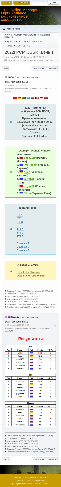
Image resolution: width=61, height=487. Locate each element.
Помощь (17, 477)
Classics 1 (23, 243)
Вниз (5, 68)
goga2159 (13, 77)
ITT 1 (20, 215)
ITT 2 (20, 218)
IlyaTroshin (30, 165)
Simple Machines (38, 480)
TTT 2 (20, 232)
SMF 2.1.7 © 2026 (23, 480)
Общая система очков (31, 275)
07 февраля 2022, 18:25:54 (15, 85)
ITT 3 (20, 222)
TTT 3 (20, 236)
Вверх (6, 459)
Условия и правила (30, 477)
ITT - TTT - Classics (28, 272)
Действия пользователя (45, 68)
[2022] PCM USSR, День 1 (16, 82)
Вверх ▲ (43, 477)
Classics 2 (23, 247)
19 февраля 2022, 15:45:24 (18, 325)
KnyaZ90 (29, 186)
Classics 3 (23, 250)
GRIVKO (29, 179)
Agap (27, 172)
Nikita (27, 193)
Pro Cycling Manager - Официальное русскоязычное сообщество (20, 15)
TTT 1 (20, 229)
